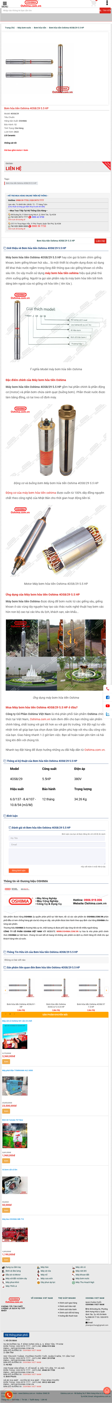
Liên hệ (44, 1400)
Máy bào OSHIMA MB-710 (13, 1219)
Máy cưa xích (47, 1279)
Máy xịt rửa (46, 1271)
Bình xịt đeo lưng (13, 1271)
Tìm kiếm (105, 12)
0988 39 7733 (22, 200)
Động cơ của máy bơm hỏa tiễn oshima (31, 493)
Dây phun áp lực (48, 1282)
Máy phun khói (12, 1282)
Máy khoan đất (82, 1275)
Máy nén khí (81, 1271)
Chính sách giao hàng (68, 1303)
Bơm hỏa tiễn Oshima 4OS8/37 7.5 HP (91, 1005)
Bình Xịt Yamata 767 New (12, 1120)
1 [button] (5, 1014)
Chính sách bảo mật (67, 1306)
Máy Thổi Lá (11, 1286)
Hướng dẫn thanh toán (68, 1316)
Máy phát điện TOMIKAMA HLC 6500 (17, 1070)
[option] (21, 992)
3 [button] (14, 1014)
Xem (6, 1062)
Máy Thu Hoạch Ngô (85, 1282)
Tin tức (24, 1400)
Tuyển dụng (34, 1400)
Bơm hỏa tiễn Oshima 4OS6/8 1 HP (21, 1005)
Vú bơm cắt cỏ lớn (9, 1170)
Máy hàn (45, 1267)
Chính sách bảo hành (68, 1310)
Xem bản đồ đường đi (16, 220)
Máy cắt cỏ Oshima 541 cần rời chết (17, 1021)
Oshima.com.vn (40, 719)
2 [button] (10, 1014)
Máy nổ (44, 1275)
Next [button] (106, 988)
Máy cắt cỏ (81, 1267)
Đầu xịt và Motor (13, 1275)
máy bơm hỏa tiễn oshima (62, 273)
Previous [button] (5, 988)
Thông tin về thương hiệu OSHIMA (26, 881)
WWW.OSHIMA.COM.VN (67, 931)
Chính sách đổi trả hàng (69, 1313)
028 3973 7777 (37, 200)
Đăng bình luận (19, 871)
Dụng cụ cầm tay (13, 1267)
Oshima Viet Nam (32, 1350)
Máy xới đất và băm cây (16, 1279)
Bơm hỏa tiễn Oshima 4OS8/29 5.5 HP (21, 183)
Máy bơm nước (82, 1279)
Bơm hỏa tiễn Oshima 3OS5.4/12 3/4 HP (56, 1005)
